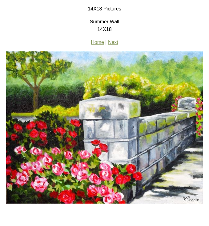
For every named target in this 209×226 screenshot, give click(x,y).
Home (97, 42)
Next (113, 42)
